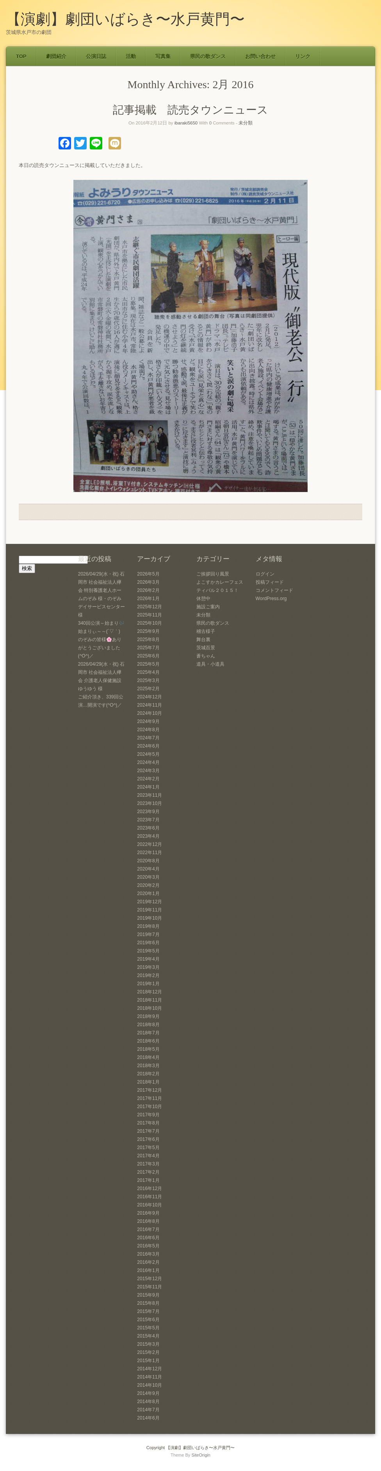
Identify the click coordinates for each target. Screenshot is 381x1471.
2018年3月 (148, 1065)
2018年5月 (148, 1049)
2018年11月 (149, 1000)
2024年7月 (148, 738)
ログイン (265, 574)
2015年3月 (148, 1344)
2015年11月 (149, 1287)
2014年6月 (148, 1418)
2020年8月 (148, 860)
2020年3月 (148, 877)
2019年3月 (148, 967)
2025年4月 (148, 672)
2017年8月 (148, 1123)
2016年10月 (149, 1205)
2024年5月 (148, 754)
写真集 (163, 56)
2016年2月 (148, 1262)
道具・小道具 (210, 664)
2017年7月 (148, 1131)
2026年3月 (148, 582)
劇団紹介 (56, 56)
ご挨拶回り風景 (212, 574)
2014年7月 (148, 1409)
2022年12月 (149, 844)
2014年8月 (148, 1401)
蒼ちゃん (205, 656)
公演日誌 (96, 56)
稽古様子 (205, 631)
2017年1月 (148, 1180)
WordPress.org (271, 598)
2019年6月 (148, 942)
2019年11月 (149, 910)
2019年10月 (149, 918)
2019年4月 (148, 959)
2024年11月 (149, 705)
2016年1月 (148, 1270)
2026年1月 (148, 598)
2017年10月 (149, 1106)
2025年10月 (149, 623)
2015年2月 (148, 1352)
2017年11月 (149, 1098)
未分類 (246, 123)
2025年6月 (148, 656)
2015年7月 (148, 1311)
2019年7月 (148, 934)
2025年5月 (148, 664)
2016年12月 (149, 1188)
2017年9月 (148, 1114)
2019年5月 (148, 951)
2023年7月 (148, 820)
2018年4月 (148, 1057)
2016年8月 (148, 1221)
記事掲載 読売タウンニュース (190, 110)
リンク (302, 56)
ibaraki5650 (186, 123)
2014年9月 (148, 1393)
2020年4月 (148, 869)
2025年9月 (148, 631)
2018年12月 (149, 992)
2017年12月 (149, 1090)
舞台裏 (203, 639)
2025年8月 (148, 639)
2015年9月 (148, 1295)
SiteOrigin (200, 1455)
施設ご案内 (208, 606)
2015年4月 (148, 1336)
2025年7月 (148, 647)
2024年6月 (148, 746)
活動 (131, 56)
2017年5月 (148, 1147)
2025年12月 (149, 606)
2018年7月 (148, 1033)
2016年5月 (148, 1246)
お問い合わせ (260, 56)
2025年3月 (148, 680)
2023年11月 (149, 795)
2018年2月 (148, 1074)
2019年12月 (149, 901)
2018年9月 (148, 1016)
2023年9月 (148, 811)
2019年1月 (148, 983)
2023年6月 (148, 828)
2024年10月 (149, 713)
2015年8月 (148, 1303)
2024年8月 (148, 729)
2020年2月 (148, 885)
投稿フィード (270, 582)
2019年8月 (148, 926)
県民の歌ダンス (208, 56)
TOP (21, 56)
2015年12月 (149, 1278)
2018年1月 (148, 1082)
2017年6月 (148, 1139)
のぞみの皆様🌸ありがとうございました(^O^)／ (99, 648)
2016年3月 (148, 1254)
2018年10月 (149, 1008)
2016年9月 (148, 1213)
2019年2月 (148, 975)
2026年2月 (148, 590)
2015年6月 (148, 1319)
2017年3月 (148, 1164)
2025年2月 (148, 688)
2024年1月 (148, 787)
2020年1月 (148, 893)
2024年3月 (148, 770)
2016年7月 (148, 1229)
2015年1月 (148, 1360)
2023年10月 (149, 803)
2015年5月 (148, 1328)
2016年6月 (148, 1237)
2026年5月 (148, 574)
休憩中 (203, 598)
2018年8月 (148, 1024)
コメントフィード (274, 590)
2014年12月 (149, 1369)
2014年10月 (149, 1385)
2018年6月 (148, 1041)
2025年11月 (149, 615)
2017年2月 (148, 1172)
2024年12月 (149, 697)
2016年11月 (149, 1196)
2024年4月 (148, 762)
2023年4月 (148, 836)
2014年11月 (149, 1377)
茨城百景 (205, 647)
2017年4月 (148, 1155)
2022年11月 (149, 852)
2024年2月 (148, 779)
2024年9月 (148, 721)
